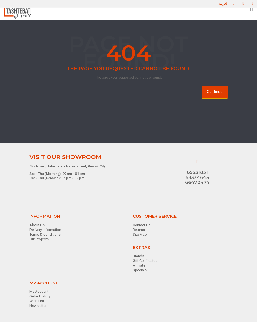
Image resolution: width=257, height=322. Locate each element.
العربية (223, 3)
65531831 (197, 172)
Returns (139, 230)
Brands (138, 256)
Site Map (140, 234)
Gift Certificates (145, 261)
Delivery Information (45, 230)
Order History (39, 296)
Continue (215, 91)
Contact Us (141, 225)
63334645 (197, 177)
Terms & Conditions (45, 234)
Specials (140, 270)
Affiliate (139, 265)
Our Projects (39, 239)
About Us (37, 225)
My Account (38, 291)
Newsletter (38, 306)
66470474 (197, 182)
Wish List (36, 301)
